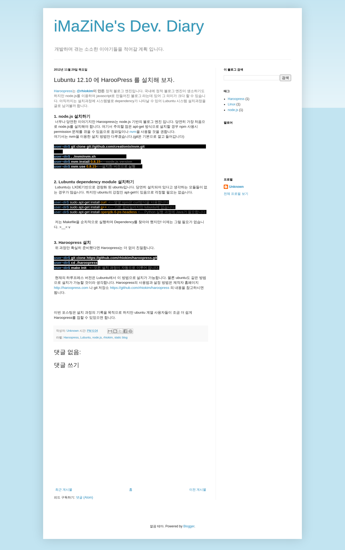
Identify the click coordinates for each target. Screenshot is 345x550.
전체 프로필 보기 (236, 194)
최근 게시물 (63, 490)
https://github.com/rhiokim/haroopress (139, 288)
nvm (133, 132)
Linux (232, 104)
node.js (97, 337)
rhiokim (108, 337)
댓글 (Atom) (84, 497)
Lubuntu (85, 337)
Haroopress (63, 91)
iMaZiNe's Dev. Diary (129, 26)
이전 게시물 (197, 490)
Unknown (236, 187)
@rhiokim (85, 91)
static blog (120, 337)
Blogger (188, 526)
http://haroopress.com (71, 288)
